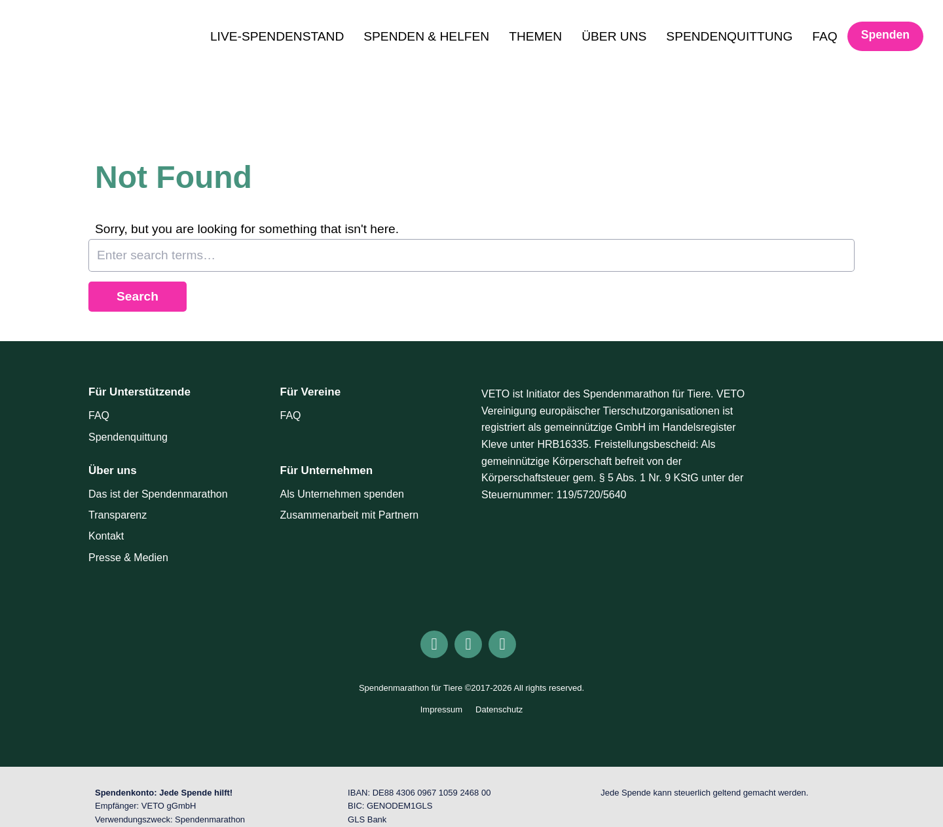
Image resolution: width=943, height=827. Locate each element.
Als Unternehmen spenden (342, 494)
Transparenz (117, 515)
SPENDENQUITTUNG (729, 36)
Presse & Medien (128, 557)
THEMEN (535, 36)
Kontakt (106, 536)
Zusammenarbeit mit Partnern (349, 515)
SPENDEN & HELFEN (426, 36)
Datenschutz (499, 709)
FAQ (824, 36)
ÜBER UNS (614, 36)
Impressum (441, 709)
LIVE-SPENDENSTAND (277, 36)
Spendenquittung (128, 437)
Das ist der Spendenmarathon (158, 494)
